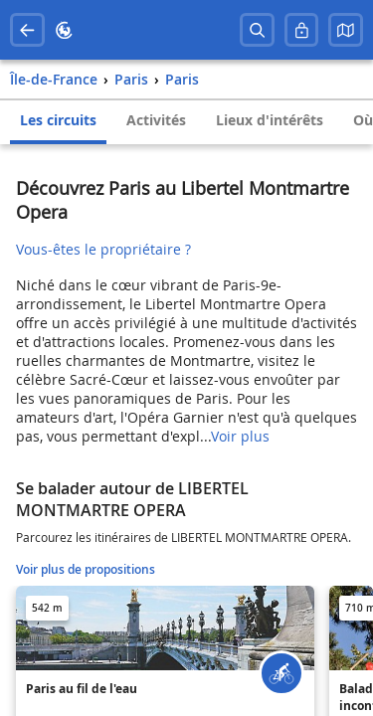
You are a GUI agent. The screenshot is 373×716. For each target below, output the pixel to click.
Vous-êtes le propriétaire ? (103, 249)
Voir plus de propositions (85, 569)
